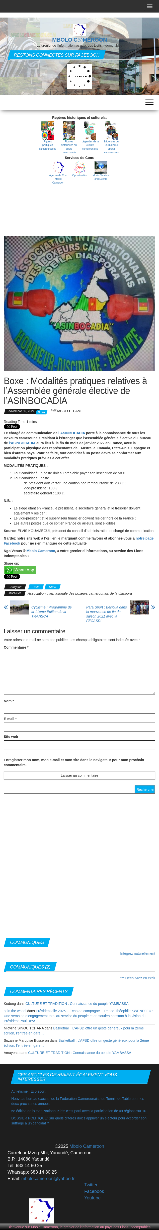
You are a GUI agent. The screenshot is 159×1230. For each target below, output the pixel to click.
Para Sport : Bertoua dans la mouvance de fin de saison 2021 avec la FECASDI (106, 614)
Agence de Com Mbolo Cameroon (58, 179)
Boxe (36, 587)
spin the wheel (15, 1011)
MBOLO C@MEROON (79, 40)
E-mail (10, 719)
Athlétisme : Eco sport (28, 1091)
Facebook (94, 1191)
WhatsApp (24, 570)
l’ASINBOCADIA (72, 433)
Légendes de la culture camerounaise (90, 145)
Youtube (92, 1197)
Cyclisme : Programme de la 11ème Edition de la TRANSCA (51, 611)
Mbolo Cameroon (40, 551)
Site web (11, 737)
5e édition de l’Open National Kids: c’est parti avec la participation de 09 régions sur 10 (78, 1111)
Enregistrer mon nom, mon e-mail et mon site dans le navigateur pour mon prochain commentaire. (74, 762)
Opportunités (79, 175)
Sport (52, 587)
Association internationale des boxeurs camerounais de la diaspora (80, 593)
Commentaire (16, 647)
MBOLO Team (69, 411)
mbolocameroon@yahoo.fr (47, 1178)
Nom (9, 701)
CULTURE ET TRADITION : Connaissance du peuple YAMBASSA (76, 1004)
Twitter (91, 1184)
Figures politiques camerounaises (47, 145)
